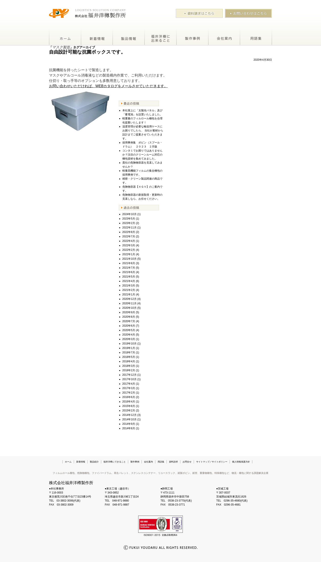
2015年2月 (128, 410)
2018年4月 (128, 361)
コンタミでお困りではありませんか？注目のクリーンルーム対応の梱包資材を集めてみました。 (142, 154)
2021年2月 (128, 290)
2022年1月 (128, 254)
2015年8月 (128, 406)
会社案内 (224, 36)
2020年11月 (129, 303)
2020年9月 (128, 312)
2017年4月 (128, 383)
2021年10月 (129, 258)
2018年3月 (128, 365)
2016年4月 (128, 401)
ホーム (65, 36)
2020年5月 (128, 330)
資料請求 (173, 461)
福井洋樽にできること (161, 36)
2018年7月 (128, 352)
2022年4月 (128, 241)
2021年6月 (128, 272)
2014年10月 (129, 419)
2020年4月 (128, 334)
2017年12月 (129, 374)
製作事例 (192, 36)
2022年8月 (128, 232)
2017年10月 (129, 379)
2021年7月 (128, 267)
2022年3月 (128, 245)
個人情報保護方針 (241, 461)
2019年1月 (128, 348)
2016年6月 (128, 397)
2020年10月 (129, 307)
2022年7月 (128, 236)
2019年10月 (129, 343)
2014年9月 (128, 423)
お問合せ (187, 461)
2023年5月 (128, 218)
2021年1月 (128, 294)
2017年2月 (128, 392)
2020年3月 (128, 339)
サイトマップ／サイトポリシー (211, 461)
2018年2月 (128, 370)
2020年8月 (128, 316)
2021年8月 (128, 263)
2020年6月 (128, 325)
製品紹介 (129, 36)
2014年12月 (129, 415)
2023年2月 (128, 223)
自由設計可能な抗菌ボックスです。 (87, 51)
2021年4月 (128, 281)
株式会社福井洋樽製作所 (71, 483)
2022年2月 (128, 249)
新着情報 (97, 36)
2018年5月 (128, 357)
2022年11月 (129, 227)
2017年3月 (128, 388)
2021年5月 (128, 276)
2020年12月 (129, 299)
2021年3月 (128, 285)
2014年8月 (128, 428)
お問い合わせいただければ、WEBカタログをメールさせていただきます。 (108, 86)
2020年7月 (128, 321)
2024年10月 (129, 214)
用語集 (256, 36)
